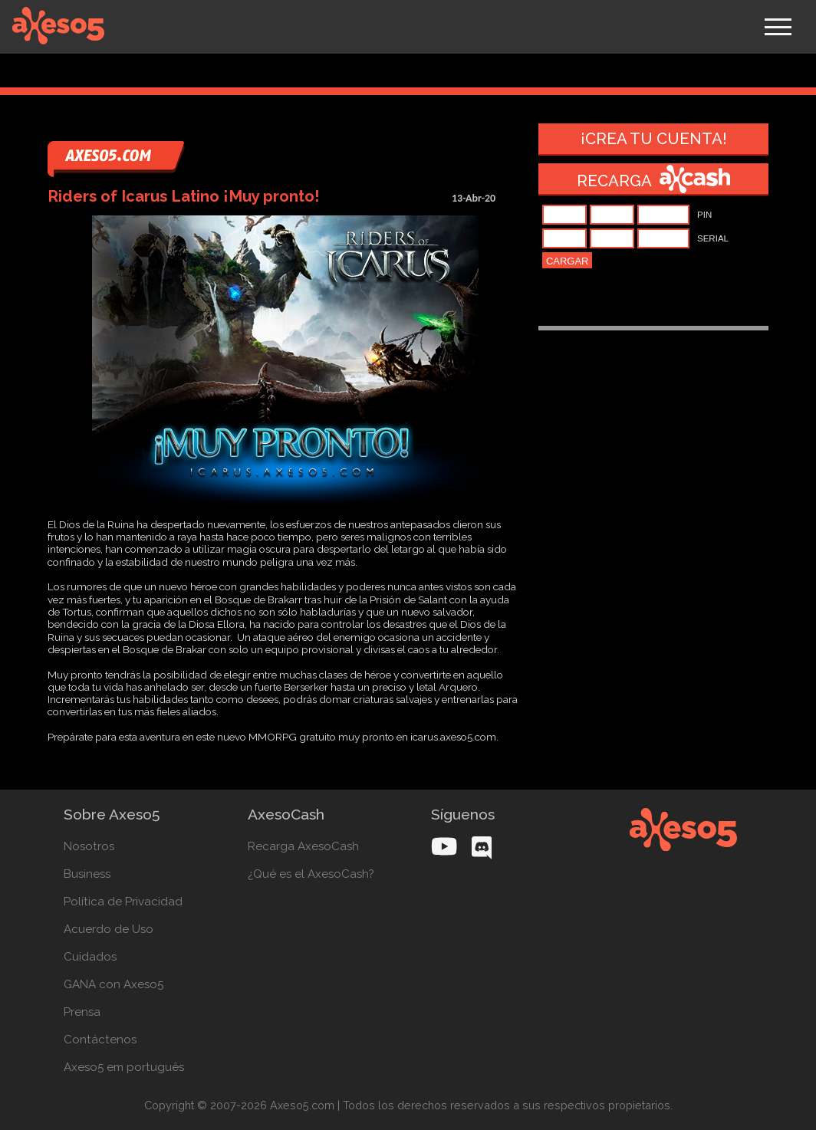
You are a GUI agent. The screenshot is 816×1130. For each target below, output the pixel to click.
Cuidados (90, 957)
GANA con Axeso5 (113, 984)
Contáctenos (100, 1039)
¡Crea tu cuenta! (654, 139)
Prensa (82, 1012)
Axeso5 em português (124, 1067)
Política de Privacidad (123, 901)
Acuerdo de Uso (108, 929)
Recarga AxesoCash (303, 846)
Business (87, 874)
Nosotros (89, 846)
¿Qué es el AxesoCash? (311, 874)
